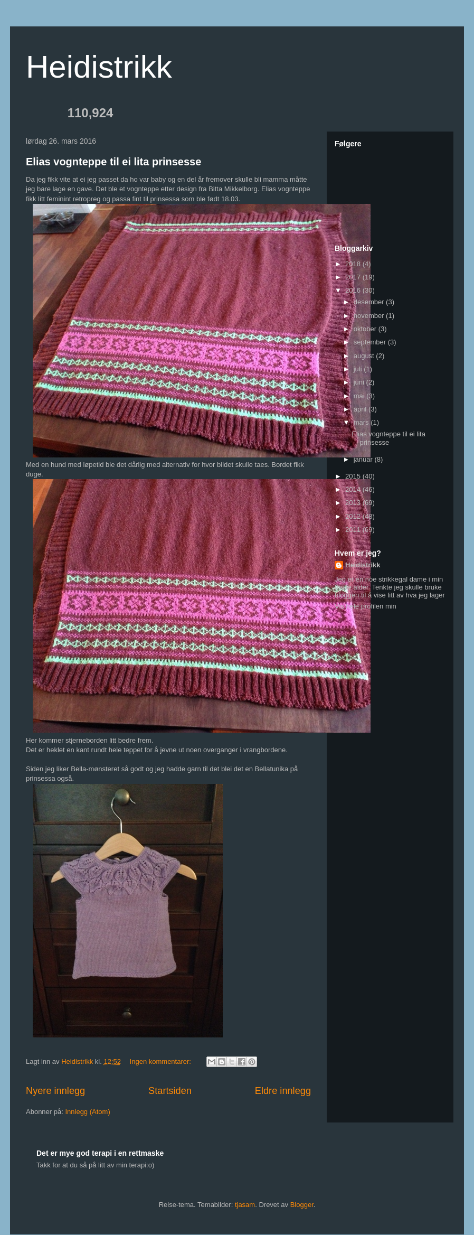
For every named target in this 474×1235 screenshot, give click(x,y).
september (371, 342)
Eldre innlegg (283, 1091)
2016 (354, 290)
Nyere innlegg (55, 1091)
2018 (354, 264)
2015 (354, 476)
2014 (354, 489)
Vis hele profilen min (365, 606)
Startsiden (170, 1091)
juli (359, 369)
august (365, 356)
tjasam (245, 1205)
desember (370, 302)
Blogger (302, 1205)
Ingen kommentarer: (161, 1061)
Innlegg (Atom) (87, 1112)
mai (360, 396)
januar (364, 459)
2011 (354, 530)
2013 (354, 503)
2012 (354, 516)
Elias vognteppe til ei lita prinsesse (113, 161)
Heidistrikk (99, 67)
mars (362, 422)
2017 (354, 277)
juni (360, 382)
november (370, 316)
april (361, 409)
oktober (366, 329)
